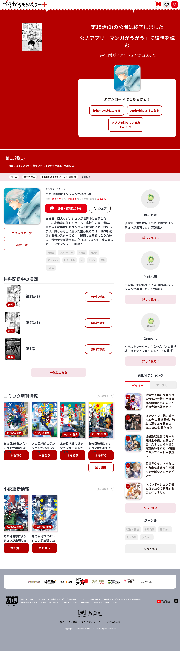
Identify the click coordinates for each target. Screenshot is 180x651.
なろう (92, 260)
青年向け (165, 529)
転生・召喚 (132, 529)
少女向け (147, 537)
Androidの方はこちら (144, 110)
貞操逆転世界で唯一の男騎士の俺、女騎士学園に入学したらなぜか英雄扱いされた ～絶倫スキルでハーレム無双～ (160, 446)
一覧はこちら (58, 372)
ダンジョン (53, 260)
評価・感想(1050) (69, 208)
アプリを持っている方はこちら (125, 124)
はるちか (20, 165)
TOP (62, 621)
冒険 (103, 260)
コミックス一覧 (22, 233)
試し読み (101, 467)
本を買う (16, 455)
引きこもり (69, 260)
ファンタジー (66, 252)
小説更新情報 (16, 488)
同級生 (51, 252)
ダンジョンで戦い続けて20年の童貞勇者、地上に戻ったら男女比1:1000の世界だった (160, 422)
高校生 (82, 252)
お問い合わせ (113, 621)
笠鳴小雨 (37, 165)
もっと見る (150, 508)
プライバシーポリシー (92, 621)
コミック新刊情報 (21, 396)
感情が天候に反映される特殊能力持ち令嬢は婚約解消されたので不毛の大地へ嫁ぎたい (159, 401)
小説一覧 (22, 245)
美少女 (94, 252)
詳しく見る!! (150, 238)
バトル (51, 267)
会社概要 (72, 621)
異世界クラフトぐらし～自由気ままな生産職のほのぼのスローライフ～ (159, 469)
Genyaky (69, 165)
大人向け (131, 537)
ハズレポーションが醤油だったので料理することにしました (159, 488)
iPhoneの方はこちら (107, 110)
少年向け (149, 529)
